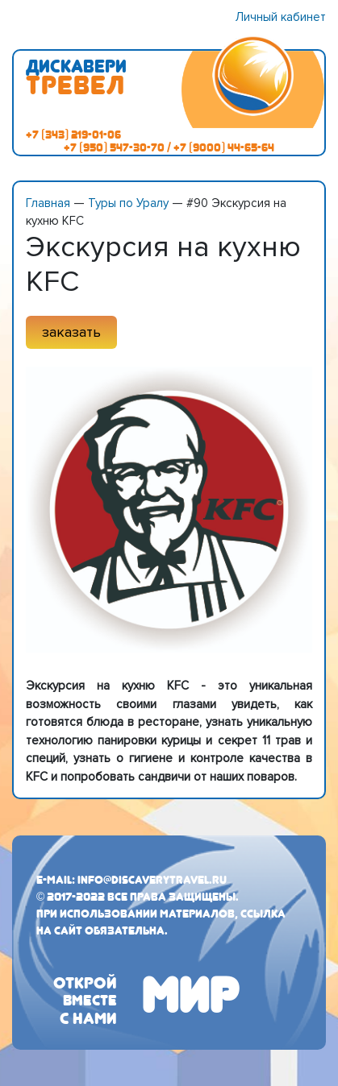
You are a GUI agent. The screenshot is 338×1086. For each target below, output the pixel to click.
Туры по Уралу (128, 203)
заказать (71, 332)
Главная (48, 203)
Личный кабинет (281, 17)
